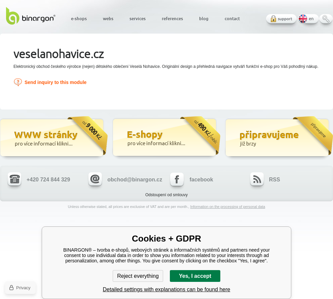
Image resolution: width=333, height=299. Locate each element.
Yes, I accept (195, 276)
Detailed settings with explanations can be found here (166, 289)
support (285, 18)
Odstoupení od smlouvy (166, 195)
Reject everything (138, 276)
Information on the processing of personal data (227, 207)
